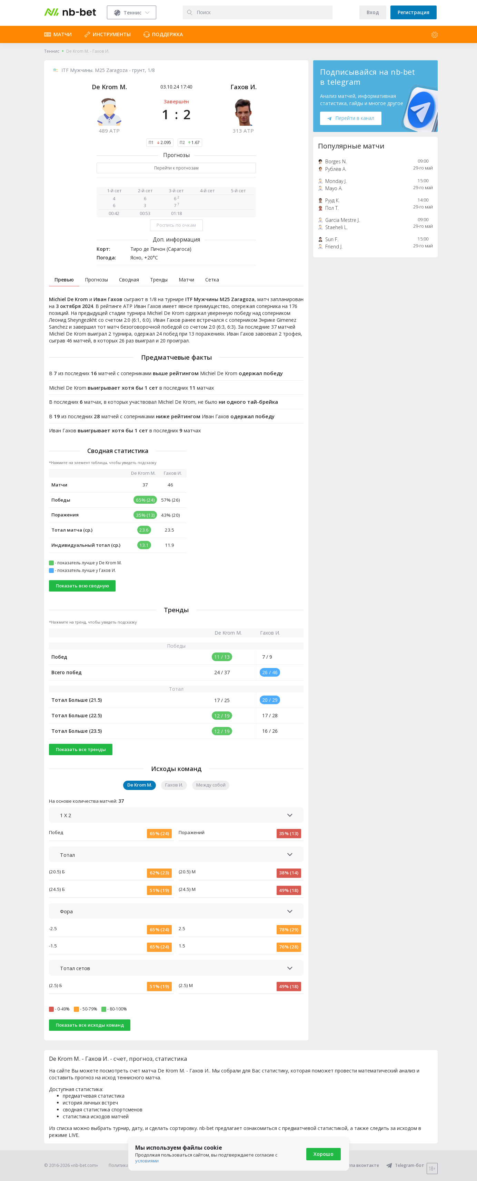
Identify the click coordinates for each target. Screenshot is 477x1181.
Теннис (51, 51)
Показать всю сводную (82, 586)
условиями (147, 1161)
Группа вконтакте (355, 1165)
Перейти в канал (350, 118)
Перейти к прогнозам (176, 168)
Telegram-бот (405, 1165)
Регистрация (413, 12)
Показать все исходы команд (90, 1025)
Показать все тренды (81, 749)
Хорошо (324, 1154)
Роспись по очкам (176, 225)
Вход (373, 12)
